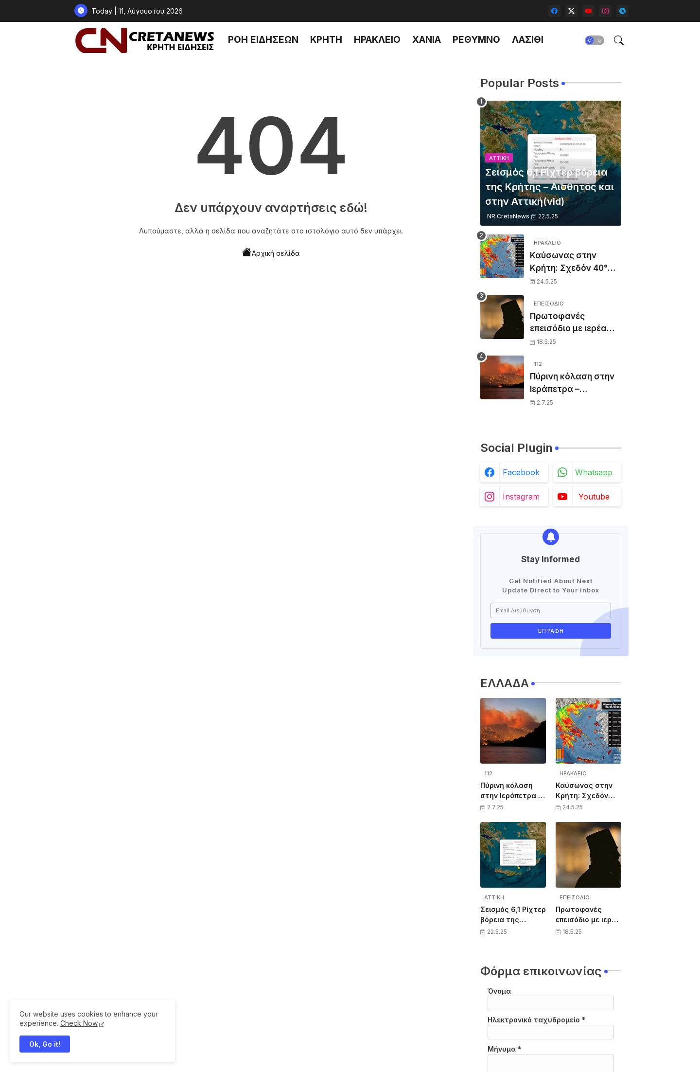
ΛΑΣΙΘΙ (527, 39)
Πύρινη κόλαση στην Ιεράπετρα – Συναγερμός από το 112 (572, 383)
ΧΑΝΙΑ (426, 39)
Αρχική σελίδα (271, 252)
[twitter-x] (571, 11)
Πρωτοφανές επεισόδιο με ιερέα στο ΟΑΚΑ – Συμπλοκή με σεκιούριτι (568, 323)
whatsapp (593, 472)
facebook (521, 472)
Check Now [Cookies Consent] (79, 1023)
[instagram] (605, 11)
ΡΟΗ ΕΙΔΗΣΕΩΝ (263, 39)
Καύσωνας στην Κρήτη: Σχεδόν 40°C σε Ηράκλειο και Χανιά (572, 262)
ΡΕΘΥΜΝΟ (476, 39)
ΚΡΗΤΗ (326, 39)
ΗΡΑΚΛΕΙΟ (377, 39)
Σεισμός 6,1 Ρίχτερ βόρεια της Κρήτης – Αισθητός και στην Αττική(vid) (513, 915)
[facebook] (554, 11)
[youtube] (588, 11)
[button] (594, 40)
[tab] (263, 40)
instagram (521, 496)
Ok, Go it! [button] (44, 1044)
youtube (594, 496)
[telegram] (622, 11)
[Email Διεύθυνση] (550, 610)
